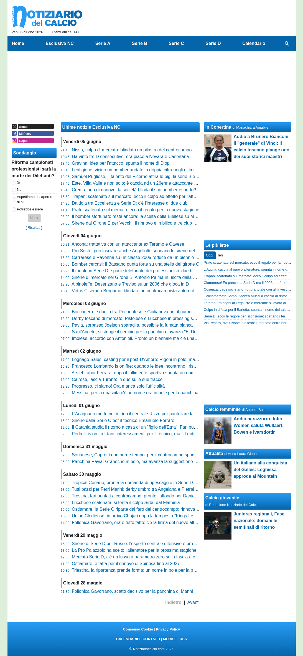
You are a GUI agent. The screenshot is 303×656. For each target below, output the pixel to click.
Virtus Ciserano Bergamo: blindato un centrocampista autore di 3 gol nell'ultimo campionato (161, 290)
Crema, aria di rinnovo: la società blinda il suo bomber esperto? (134, 189)
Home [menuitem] (18, 43)
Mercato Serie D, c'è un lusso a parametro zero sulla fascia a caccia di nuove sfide (153, 557)
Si (18, 182)
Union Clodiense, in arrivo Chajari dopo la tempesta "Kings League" (138, 515)
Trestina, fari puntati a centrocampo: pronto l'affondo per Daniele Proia (141, 496)
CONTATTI (151, 639)
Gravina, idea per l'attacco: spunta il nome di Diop (121, 163)
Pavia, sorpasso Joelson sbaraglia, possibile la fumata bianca (132, 325)
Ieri (220, 255)
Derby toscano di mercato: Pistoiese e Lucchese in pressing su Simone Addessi (150, 318)
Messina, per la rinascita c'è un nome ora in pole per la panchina (135, 392)
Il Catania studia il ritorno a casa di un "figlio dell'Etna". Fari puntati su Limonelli (149, 427)
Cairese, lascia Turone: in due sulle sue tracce (117, 379)
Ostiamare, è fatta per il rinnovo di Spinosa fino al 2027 (126, 563)
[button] (34, 218)
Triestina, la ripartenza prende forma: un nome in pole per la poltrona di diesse (148, 570)
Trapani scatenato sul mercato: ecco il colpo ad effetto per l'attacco (137, 196)
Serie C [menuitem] (176, 43)
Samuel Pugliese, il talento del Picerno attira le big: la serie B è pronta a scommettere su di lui (164, 176)
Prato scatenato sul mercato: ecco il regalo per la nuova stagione (135, 209)
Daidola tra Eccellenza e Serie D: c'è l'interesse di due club (129, 203)
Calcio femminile (223, 409)
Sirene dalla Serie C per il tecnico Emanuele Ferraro (123, 420)
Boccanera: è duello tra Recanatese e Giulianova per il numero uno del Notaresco (152, 311)
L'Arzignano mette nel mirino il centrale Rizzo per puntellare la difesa (139, 413)
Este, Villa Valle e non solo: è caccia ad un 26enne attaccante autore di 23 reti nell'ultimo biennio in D (171, 183)
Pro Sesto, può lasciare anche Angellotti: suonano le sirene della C (137, 250)
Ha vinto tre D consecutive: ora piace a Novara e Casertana (130, 156)
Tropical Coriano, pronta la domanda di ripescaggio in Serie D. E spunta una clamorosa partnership (169, 482)
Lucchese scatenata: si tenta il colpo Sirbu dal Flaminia (126, 502)
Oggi (209, 255)
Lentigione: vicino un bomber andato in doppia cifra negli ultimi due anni (142, 169)
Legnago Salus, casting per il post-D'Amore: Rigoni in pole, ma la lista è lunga (148, 359)
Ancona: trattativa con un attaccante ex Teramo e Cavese (128, 244)
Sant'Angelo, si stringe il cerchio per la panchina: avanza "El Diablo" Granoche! (149, 331)
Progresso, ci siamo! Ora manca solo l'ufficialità (118, 386)
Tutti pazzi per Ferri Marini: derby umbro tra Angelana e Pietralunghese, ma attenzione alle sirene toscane (176, 489)
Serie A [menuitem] (103, 43)
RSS (183, 639)
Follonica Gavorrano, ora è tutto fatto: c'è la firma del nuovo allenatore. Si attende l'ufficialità (162, 522)
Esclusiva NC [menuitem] (60, 43)
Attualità (214, 453)
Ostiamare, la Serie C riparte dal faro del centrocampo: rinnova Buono (140, 509)
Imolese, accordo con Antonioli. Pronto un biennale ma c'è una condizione (144, 338)
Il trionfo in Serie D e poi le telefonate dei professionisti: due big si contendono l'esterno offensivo (166, 270)
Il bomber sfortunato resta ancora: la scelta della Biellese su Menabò (139, 216)
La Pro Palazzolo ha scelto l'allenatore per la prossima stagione (134, 550)
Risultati (34, 227)
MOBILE (170, 639)
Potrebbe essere (30, 209)
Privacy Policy (168, 629)
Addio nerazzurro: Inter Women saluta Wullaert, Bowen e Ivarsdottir (259, 425)
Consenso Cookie (138, 629)
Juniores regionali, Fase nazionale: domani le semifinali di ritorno (259, 521)
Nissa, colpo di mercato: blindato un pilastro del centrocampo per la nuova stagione (153, 150)
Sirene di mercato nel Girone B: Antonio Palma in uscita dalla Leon (137, 277)
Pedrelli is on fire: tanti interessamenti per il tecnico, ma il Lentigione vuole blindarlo (153, 433)
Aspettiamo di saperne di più (34, 199)
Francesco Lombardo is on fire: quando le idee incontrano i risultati (137, 366)
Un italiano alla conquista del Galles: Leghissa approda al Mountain (260, 470)
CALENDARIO (128, 639)
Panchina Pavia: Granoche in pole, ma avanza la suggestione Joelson (140, 461)
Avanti (193, 602)
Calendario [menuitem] (253, 43)
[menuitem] (286, 43)
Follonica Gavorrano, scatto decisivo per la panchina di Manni (132, 591)
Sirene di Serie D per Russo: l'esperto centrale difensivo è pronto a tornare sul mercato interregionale (171, 543)
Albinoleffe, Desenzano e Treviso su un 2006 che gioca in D (130, 284)
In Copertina (218, 127)
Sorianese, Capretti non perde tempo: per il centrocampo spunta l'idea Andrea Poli (152, 454)
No (19, 189)
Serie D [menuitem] (213, 43)
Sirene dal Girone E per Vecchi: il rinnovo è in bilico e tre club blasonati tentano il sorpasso (160, 223)
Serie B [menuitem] (139, 43)
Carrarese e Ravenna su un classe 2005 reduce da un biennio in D (137, 257)
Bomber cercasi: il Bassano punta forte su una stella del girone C (135, 264)
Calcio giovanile (222, 497)
